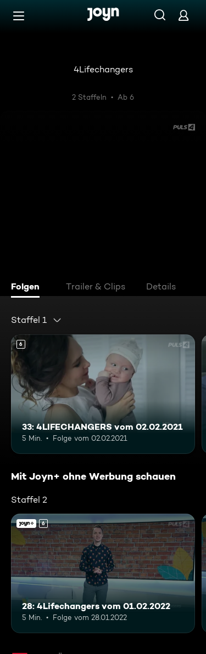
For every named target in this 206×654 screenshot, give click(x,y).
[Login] (183, 15)
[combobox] (36, 320)
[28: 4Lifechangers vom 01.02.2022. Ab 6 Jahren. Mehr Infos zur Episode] (103, 573)
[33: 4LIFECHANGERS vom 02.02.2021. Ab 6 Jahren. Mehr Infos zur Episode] (103, 394)
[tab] (28, 288)
